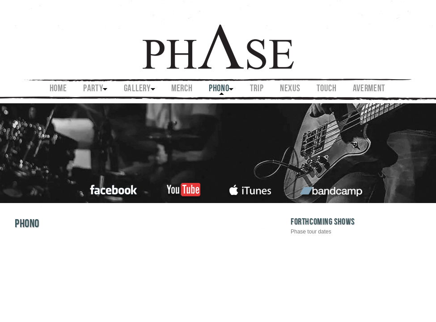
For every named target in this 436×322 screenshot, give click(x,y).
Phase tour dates (311, 232)
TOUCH (327, 89)
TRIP (257, 89)
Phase (217, 40)
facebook (114, 188)
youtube (183, 188)
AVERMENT (369, 89)
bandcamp (332, 188)
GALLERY (137, 89)
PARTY (93, 89)
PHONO (219, 89)
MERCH (182, 89)
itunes (250, 188)
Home (58, 89)
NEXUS (290, 89)
